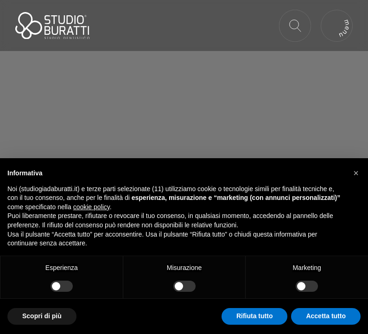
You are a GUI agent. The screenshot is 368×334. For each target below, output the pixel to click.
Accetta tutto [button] (326, 316)
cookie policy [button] (91, 207)
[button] (356, 173)
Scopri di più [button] (42, 316)
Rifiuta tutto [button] (254, 316)
